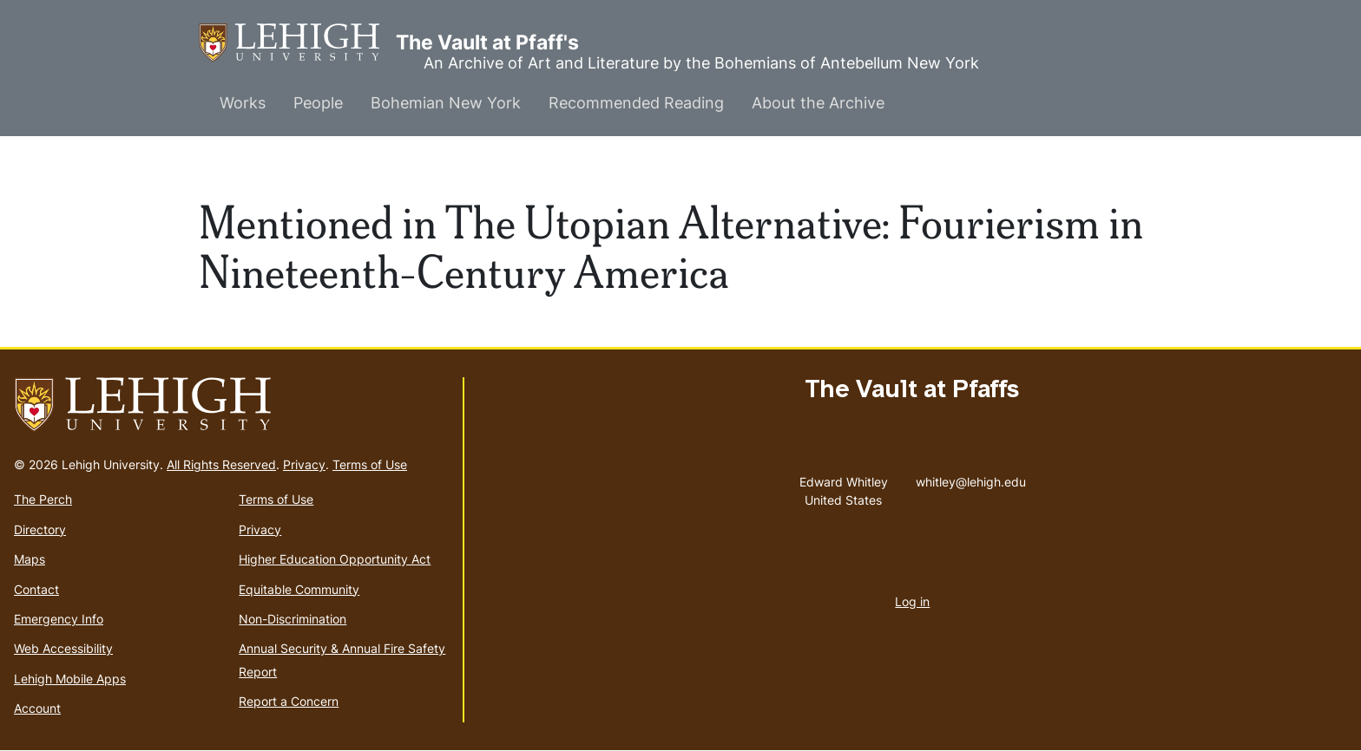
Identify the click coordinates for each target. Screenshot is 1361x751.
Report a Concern (289, 701)
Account (37, 708)
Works (243, 103)
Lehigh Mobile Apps (70, 678)
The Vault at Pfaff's (297, 42)
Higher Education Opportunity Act (335, 559)
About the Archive (818, 103)
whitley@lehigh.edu (971, 478)
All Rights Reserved (221, 464)
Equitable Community (299, 589)
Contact (36, 589)
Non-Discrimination (292, 619)
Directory (40, 529)
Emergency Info (58, 619)
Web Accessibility (63, 648)
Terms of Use (369, 464)
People (318, 103)
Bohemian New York (446, 103)
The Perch (43, 499)
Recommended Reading (636, 103)
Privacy (304, 464)
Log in (912, 601)
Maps (29, 559)
